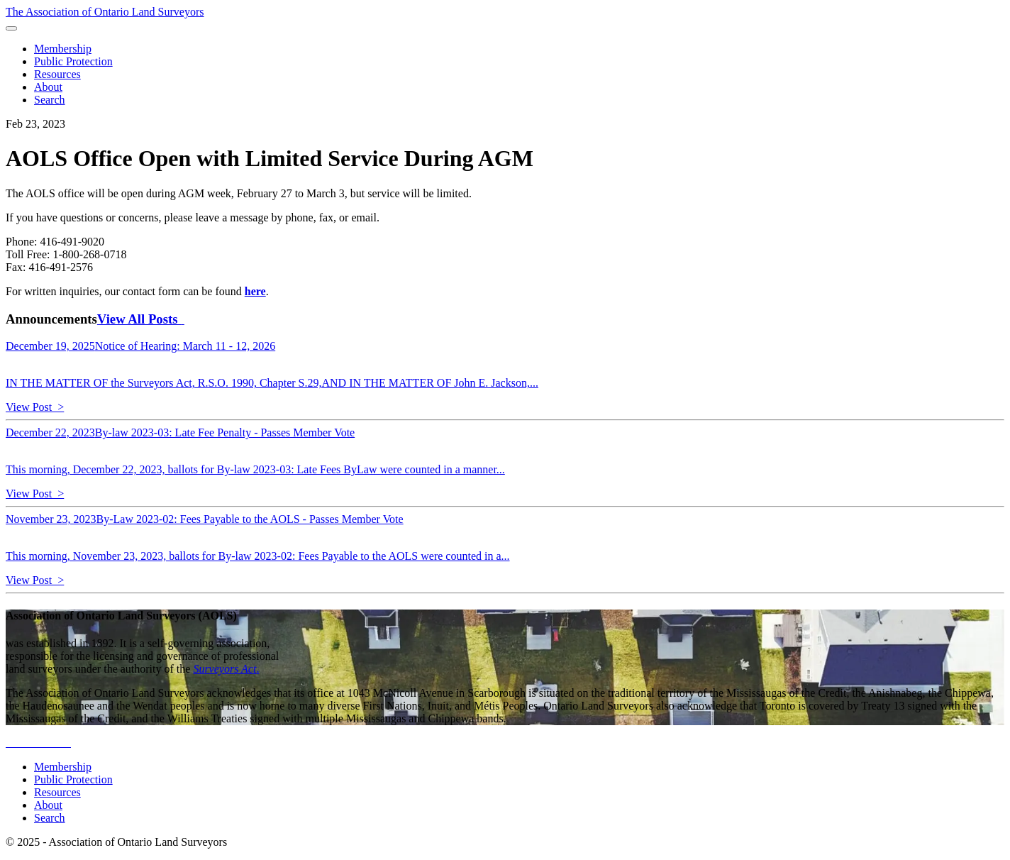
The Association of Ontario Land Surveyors (105, 12)
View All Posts (140, 319)
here (255, 291)
